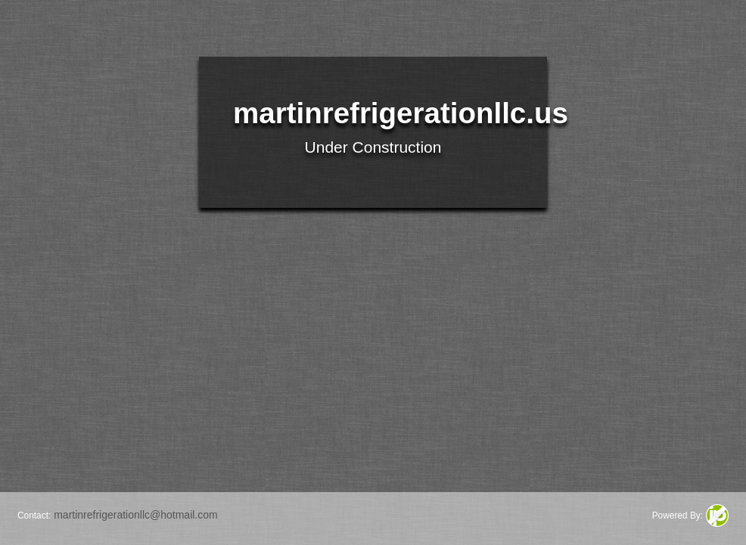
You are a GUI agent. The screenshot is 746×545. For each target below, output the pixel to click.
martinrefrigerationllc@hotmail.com (136, 515)
